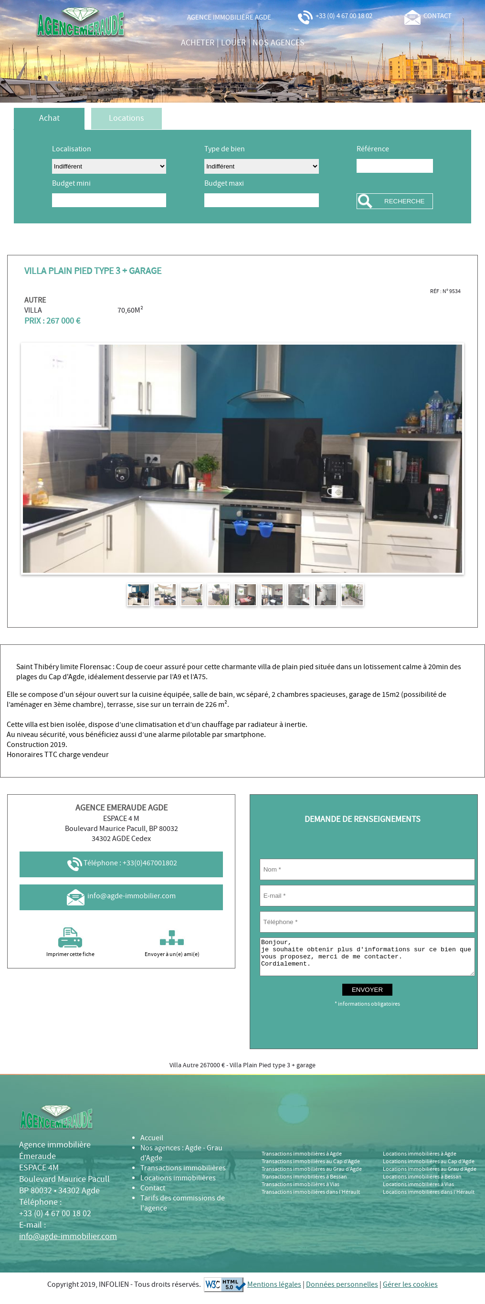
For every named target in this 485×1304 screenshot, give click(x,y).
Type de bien (224, 149)
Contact (152, 1195)
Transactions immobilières (183, 1175)
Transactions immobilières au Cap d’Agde (311, 1169)
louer (233, 43)
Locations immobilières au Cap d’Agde (428, 1169)
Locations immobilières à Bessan (422, 1184)
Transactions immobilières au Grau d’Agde (312, 1176)
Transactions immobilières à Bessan (304, 1184)
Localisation (71, 149)
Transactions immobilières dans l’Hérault (311, 1199)
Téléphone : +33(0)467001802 (121, 863)
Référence (373, 149)
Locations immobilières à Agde (419, 1161)
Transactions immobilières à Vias (300, 1192)
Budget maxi (224, 184)
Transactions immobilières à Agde (302, 1161)
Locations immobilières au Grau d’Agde (429, 1176)
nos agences (279, 43)
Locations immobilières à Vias (418, 1192)
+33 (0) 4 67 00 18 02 (334, 16)
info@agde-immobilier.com (121, 896)
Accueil (151, 1145)
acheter (197, 43)
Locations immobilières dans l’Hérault (428, 1199)
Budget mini (71, 184)
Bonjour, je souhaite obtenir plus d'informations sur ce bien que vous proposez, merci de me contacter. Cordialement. (367, 960)
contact (428, 16)
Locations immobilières (178, 1185)
